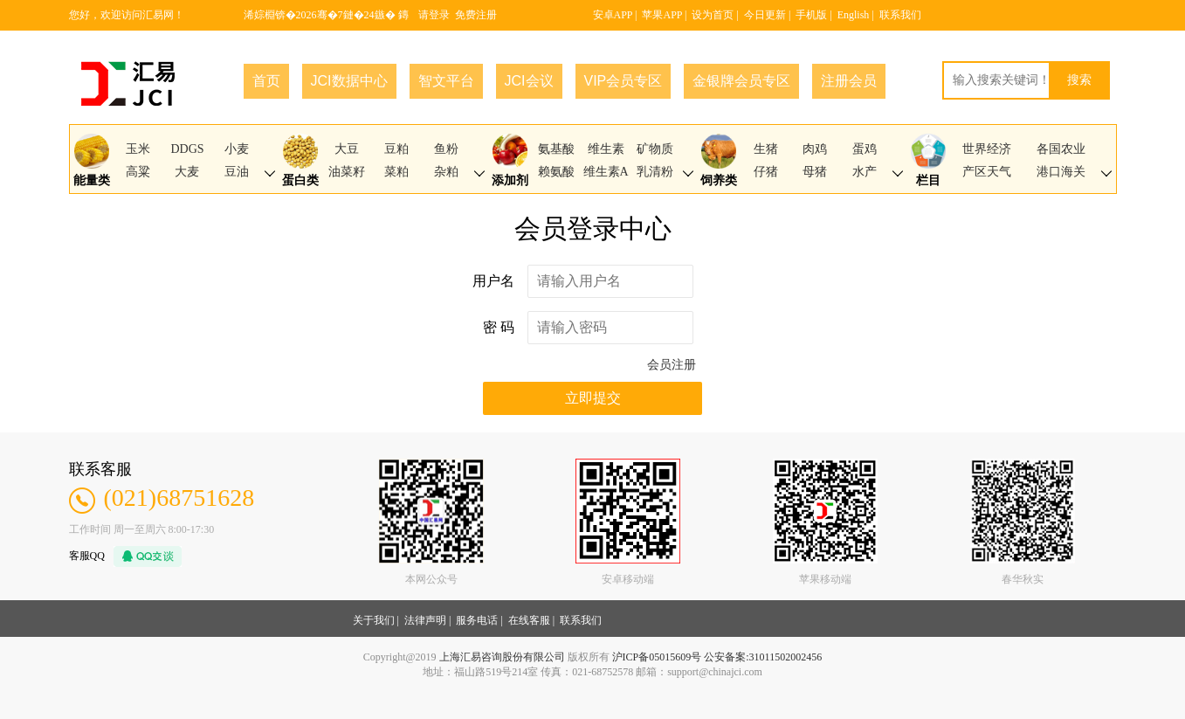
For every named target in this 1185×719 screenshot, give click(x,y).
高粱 (138, 171)
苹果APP (662, 15)
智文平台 (446, 80)
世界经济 (986, 149)
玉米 (138, 149)
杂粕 (446, 171)
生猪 (766, 149)
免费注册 (476, 15)
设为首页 (713, 15)
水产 (864, 171)
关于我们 (374, 620)
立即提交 (593, 398)
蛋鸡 (864, 149)
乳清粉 (655, 171)
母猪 (815, 171)
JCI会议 (529, 80)
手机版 (811, 15)
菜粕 (396, 171)
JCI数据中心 (349, 80)
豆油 (236, 171)
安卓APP (613, 15)
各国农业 (1061, 149)
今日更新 (765, 15)
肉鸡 (815, 149)
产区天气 (986, 171)
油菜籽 (346, 171)
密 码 (498, 327)
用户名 (493, 280)
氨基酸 (556, 149)
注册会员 (849, 80)
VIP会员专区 (623, 80)
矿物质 (655, 149)
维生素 (606, 149)
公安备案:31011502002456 (763, 657)
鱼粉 (446, 149)
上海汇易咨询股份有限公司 (502, 657)
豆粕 (396, 149)
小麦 (236, 149)
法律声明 (425, 620)
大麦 (187, 171)
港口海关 (1061, 171)
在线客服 (529, 620)
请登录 (434, 15)
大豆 (346, 149)
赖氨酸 (556, 171)
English (853, 15)
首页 (266, 80)
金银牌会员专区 (741, 80)
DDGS (186, 149)
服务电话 (477, 620)
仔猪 (766, 171)
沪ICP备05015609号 (657, 657)
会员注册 (671, 364)
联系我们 (900, 15)
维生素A (606, 171)
